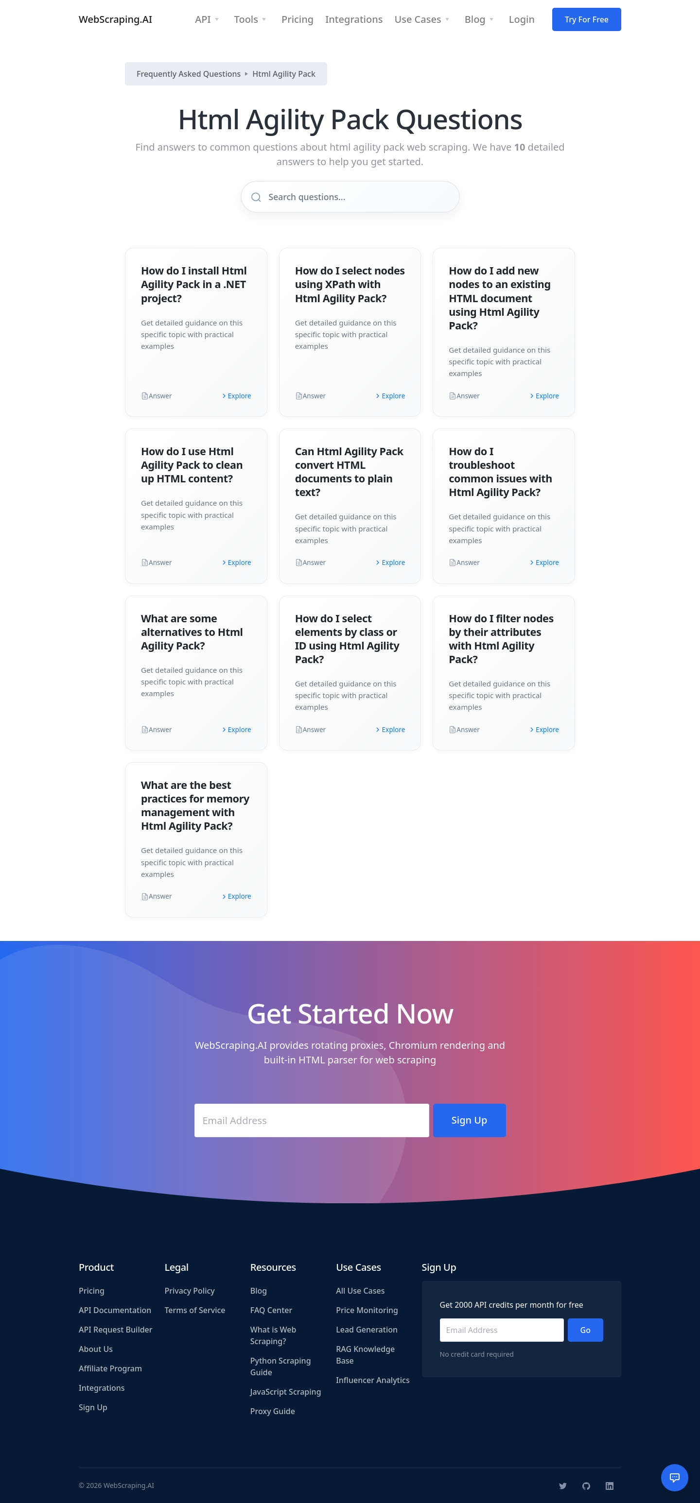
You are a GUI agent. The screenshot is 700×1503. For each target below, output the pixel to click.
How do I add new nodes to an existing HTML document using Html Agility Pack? (499, 297)
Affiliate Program (110, 1368)
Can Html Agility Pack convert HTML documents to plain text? (349, 471)
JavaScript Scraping (285, 1391)
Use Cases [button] (417, 19)
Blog (258, 1290)
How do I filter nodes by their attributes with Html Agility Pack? (501, 638)
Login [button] (522, 19)
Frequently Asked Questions (189, 73)
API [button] (202, 19)
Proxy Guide (272, 1411)
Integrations (102, 1388)
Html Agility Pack (283, 73)
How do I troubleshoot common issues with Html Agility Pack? (500, 471)
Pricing (92, 1290)
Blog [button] (475, 19)
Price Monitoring (367, 1310)
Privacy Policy (189, 1290)
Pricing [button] (297, 19)
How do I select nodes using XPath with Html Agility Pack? (350, 284)
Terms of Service (194, 1310)
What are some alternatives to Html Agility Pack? (192, 631)
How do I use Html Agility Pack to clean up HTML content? (192, 464)
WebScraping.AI (115, 19)
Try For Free (587, 19)
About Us (96, 1349)
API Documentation (115, 1310)
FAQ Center (271, 1310)
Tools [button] (246, 19)
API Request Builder (116, 1329)
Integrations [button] (354, 19)
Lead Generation (367, 1329)
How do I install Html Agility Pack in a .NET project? (194, 284)
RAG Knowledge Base (365, 1355)
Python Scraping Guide (280, 1366)
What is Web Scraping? (273, 1335)
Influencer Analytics (373, 1380)
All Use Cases (360, 1290)
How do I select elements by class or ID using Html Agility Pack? (347, 638)
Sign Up (93, 1407)
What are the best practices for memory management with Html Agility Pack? (195, 805)
